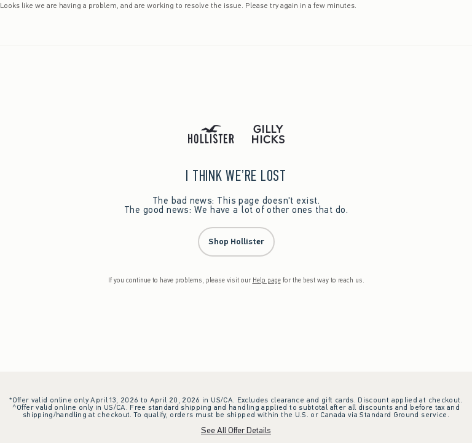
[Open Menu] (12, 28)
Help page (267, 280)
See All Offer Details (236, 430)
